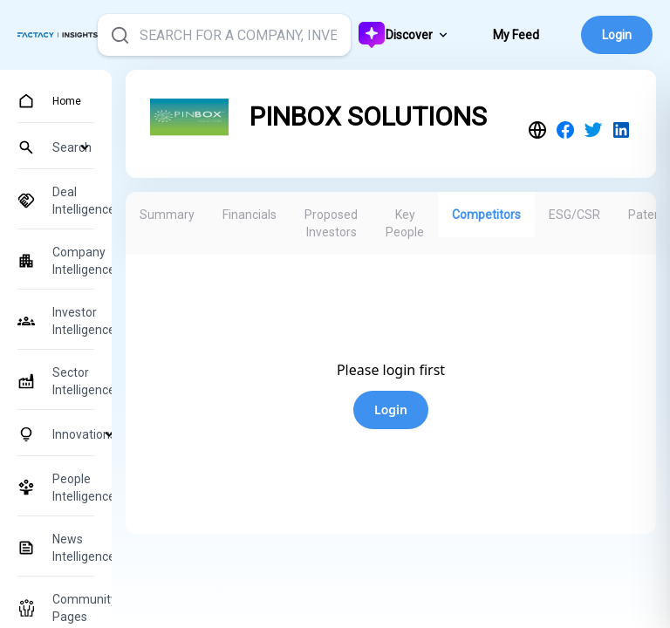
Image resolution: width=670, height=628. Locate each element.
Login (617, 35)
